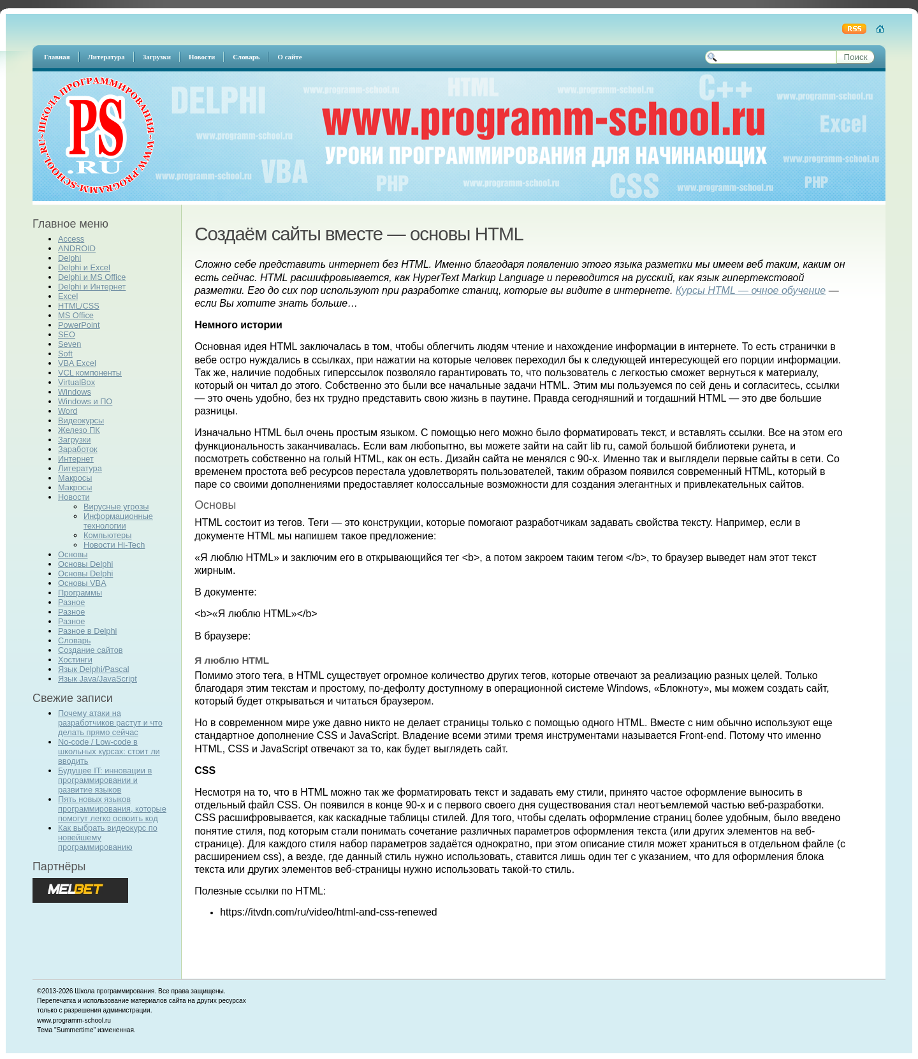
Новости (74, 497)
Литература (80, 468)
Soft (65, 353)
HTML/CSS (78, 305)
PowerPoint (78, 325)
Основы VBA (82, 583)
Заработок (78, 449)
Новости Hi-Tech (114, 545)
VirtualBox (76, 382)
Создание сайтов (90, 650)
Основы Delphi (85, 564)
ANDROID (77, 248)
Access (71, 239)
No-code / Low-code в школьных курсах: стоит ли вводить (109, 751)
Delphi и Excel (84, 267)
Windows (74, 392)
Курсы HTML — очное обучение (751, 290)
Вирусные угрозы (116, 506)
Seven (69, 344)
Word (67, 411)
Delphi (69, 258)
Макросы (75, 478)
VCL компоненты (90, 372)
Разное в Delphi (87, 631)
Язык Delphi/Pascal (93, 669)
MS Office (76, 315)
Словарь (74, 640)
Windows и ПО (85, 401)
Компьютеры (107, 535)
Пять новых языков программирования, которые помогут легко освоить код (112, 808)
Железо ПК (79, 430)
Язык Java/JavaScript (97, 678)
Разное (71, 602)
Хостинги (75, 659)
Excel (68, 296)
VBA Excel (77, 363)
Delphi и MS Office (92, 277)
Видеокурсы (81, 420)
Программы (80, 592)
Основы (73, 554)
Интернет (76, 459)
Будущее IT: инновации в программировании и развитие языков (105, 780)
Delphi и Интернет (92, 286)
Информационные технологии (118, 520)
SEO (66, 334)
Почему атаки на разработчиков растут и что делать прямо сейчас (110, 722)
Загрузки (74, 439)
